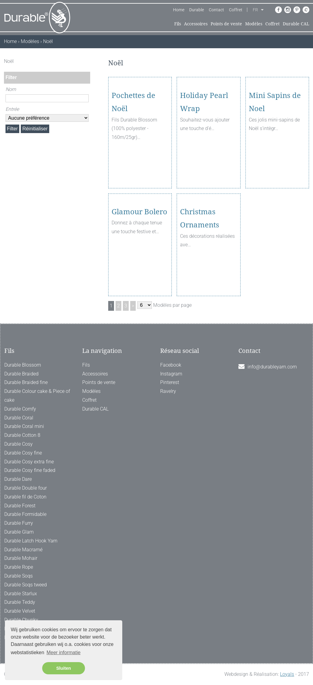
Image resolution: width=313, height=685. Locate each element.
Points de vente (226, 23)
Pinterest (169, 382)
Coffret (235, 10)
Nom (11, 89)
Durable (196, 10)
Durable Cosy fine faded (29, 470)
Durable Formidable (25, 514)
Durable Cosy (18, 444)
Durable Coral (18, 418)
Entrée (12, 109)
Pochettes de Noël (133, 136)
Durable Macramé (23, 550)
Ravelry (168, 391)
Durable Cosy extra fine (29, 462)
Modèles (253, 23)
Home (178, 10)
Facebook (170, 365)
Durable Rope (18, 567)
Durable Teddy (19, 602)
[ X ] (86, 61)
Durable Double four (25, 488)
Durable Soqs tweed (25, 585)
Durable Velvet (19, 611)
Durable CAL (296, 23)
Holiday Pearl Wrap (204, 136)
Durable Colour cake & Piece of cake (37, 395)
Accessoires (196, 23)
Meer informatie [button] (63, 652)
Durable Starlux (20, 593)
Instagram (171, 374)
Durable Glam (19, 532)
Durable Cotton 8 (22, 435)
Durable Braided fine (26, 382)
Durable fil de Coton (25, 497)
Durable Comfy (20, 409)
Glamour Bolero (139, 245)
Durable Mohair (20, 558)
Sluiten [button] (63, 668)
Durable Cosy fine (23, 453)
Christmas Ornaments (199, 252)
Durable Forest (19, 506)
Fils (177, 23)
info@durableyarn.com (272, 367)
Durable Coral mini (24, 426)
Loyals (287, 674)
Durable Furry (18, 523)
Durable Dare (18, 479)
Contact (216, 10)
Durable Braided (21, 374)
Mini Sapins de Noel (275, 136)
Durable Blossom (22, 365)
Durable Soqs (18, 576)
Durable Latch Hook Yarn (30, 541)
